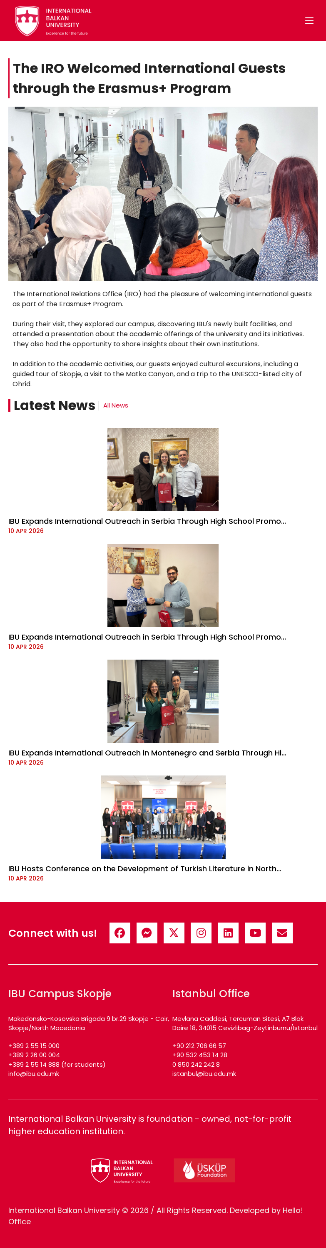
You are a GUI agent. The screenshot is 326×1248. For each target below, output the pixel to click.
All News (115, 405)
